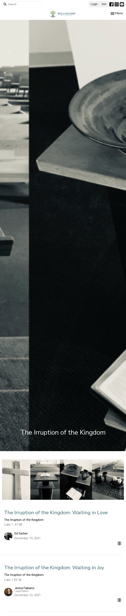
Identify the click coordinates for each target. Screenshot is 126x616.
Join (104, 4)
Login (94, 4)
